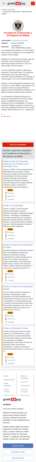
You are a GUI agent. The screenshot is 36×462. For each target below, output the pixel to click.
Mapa (6, 376)
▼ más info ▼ (6, 116)
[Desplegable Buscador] (33, 3)
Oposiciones (25, 395)
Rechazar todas (18, 452)
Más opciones (18, 458)
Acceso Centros (9, 395)
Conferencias (25, 386)
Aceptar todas (18, 446)
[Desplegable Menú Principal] (3, 3)
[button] (18, 116)
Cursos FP (24, 382)
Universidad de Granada (19, 40)
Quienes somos (9, 380)
